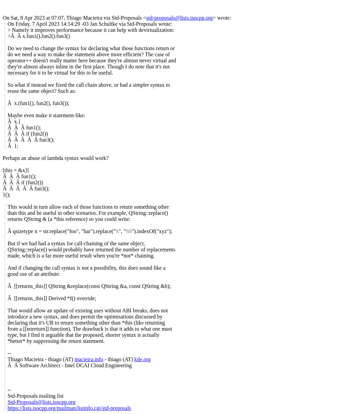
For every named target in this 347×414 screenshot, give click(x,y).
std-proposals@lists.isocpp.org (179, 18)
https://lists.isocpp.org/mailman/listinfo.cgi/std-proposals (69, 408)
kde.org (142, 359)
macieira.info (89, 359)
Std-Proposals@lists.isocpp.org (41, 402)
